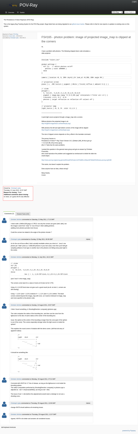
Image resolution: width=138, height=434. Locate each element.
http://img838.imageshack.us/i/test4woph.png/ (56, 123)
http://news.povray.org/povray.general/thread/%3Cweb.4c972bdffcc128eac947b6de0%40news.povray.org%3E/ (77, 160)
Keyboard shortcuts (8, 427)
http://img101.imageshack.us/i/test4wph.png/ (56, 130)
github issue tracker (78, 24)
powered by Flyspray (129, 430)
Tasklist (22, 12)
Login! (134, 2)
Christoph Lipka (14, 37)
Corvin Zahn (12, 36)
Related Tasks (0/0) (23, 214)
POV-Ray (15, 34)
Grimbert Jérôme (16, 219)
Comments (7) (9, 213)
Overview (11, 12)
